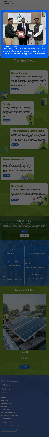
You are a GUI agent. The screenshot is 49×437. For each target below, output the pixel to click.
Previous (2, 34)
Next (46, 34)
